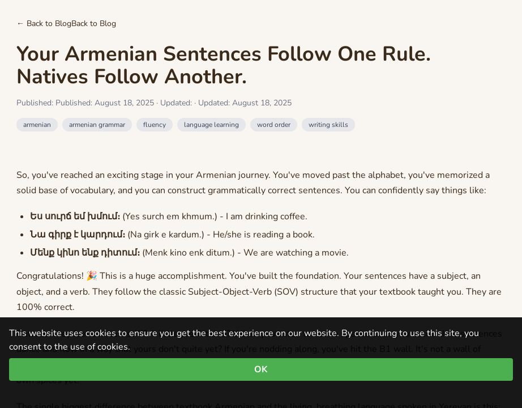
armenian (37, 124)
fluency (154, 124)
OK (261, 369)
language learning (211, 124)
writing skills (328, 124)
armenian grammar (97, 124)
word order (273, 124)
